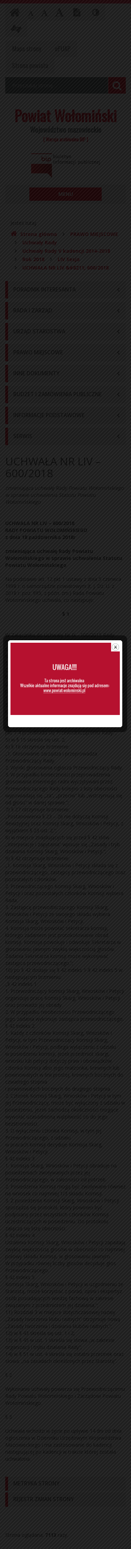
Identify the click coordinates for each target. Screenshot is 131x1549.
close (115, 685)
